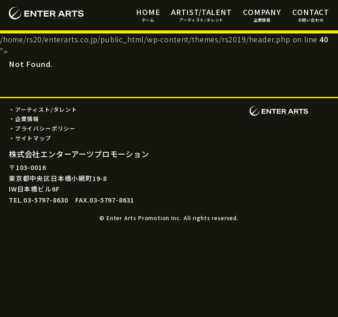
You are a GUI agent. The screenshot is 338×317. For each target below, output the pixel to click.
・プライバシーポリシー (42, 128)
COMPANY (262, 15)
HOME (148, 15)
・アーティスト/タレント (43, 109)
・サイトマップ (30, 138)
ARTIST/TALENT (201, 15)
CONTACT (310, 15)
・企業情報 (24, 118)
